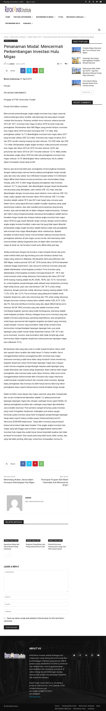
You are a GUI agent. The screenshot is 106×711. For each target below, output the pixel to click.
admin (12, 64)
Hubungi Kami (35, 696)
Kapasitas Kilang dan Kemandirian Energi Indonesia (11, 547)
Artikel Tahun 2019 (34, 37)
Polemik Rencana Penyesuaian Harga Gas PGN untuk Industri (57, 547)
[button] (99, 30)
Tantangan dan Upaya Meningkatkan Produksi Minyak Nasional (91, 60)
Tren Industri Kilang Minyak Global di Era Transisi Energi (90, 83)
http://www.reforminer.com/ (34, 501)
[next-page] (9, 555)
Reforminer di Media (18, 37)
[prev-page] (5, 555)
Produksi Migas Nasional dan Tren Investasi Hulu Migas (92, 50)
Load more (87, 92)
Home (6, 37)
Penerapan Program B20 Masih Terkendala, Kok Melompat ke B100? (54, 482)
